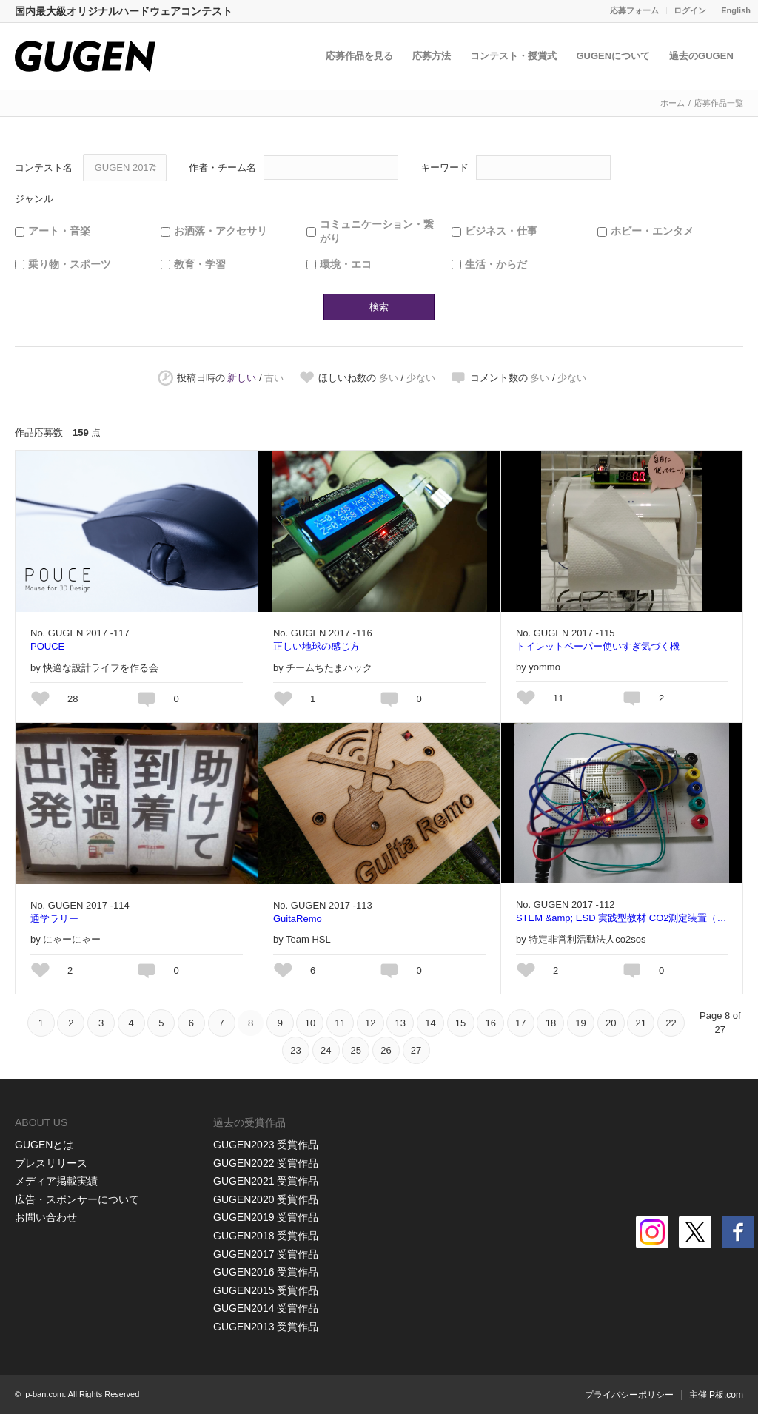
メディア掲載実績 (56, 1181)
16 (490, 1022)
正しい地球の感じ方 (316, 646)
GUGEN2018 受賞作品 (265, 1236)
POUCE (47, 646)
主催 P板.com (716, 1395)
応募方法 (432, 55)
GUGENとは (44, 1145)
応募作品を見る (360, 55)
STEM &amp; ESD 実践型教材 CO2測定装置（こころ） (622, 917)
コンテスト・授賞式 (514, 55)
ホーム (672, 102)
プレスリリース (51, 1163)
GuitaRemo (297, 918)
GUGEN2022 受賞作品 (265, 1163)
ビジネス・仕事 (501, 231)
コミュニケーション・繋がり (377, 231)
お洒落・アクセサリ (220, 231)
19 (580, 1022)
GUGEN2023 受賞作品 (265, 1145)
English (736, 10)
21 (641, 1022)
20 (611, 1022)
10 (310, 1022)
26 (385, 1050)
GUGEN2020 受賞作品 (265, 1199)
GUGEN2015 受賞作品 (265, 1290)
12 (370, 1022)
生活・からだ (496, 264)
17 (520, 1022)
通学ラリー (54, 918)
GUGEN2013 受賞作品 (265, 1327)
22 (670, 1022)
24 (326, 1050)
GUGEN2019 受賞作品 (265, 1217)
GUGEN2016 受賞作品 (265, 1272)
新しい (241, 377)
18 (551, 1022)
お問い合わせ (46, 1217)
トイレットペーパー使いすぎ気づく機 (598, 646)
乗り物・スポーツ (69, 264)
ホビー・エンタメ (652, 231)
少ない (420, 377)
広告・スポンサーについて (77, 1199)
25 (356, 1050)
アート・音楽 (59, 231)
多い (388, 377)
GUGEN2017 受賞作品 (265, 1254)
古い (274, 377)
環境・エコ (346, 264)
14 (430, 1022)
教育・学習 (200, 264)
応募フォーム (634, 10)
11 (340, 1022)
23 (295, 1050)
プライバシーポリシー (629, 1395)
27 (416, 1050)
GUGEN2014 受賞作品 (265, 1308)
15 (460, 1022)
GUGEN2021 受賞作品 (265, 1181)
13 (400, 1022)
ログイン (690, 10)
